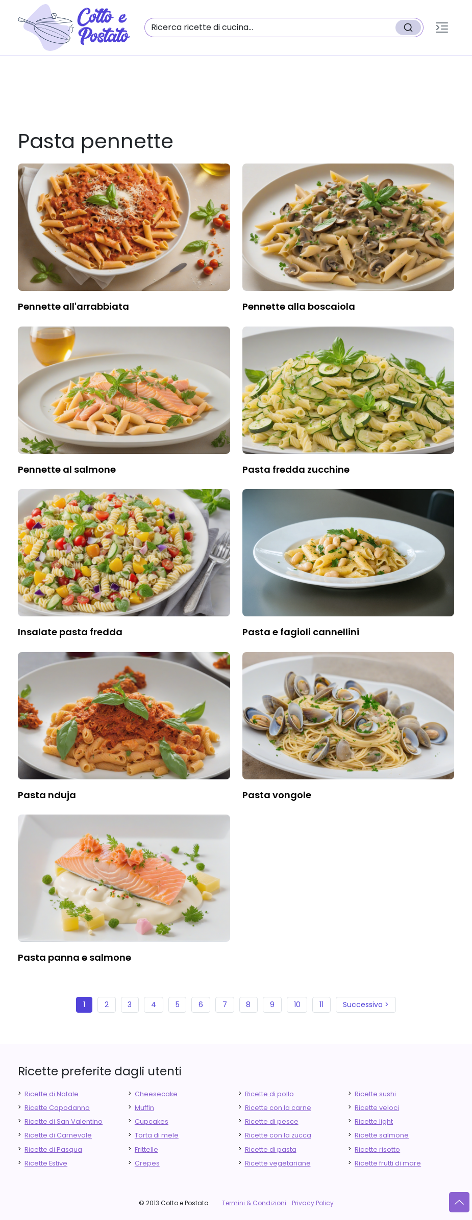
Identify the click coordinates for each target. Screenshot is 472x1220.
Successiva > (366, 1004)
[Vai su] (459, 1202)
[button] (442, 27)
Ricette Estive (45, 1163)
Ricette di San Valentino (63, 1121)
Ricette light (374, 1121)
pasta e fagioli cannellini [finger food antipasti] (300, 632)
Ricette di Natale (51, 1094)
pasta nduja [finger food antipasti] (47, 795)
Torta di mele (157, 1135)
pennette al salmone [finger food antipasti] (67, 469)
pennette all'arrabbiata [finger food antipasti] (73, 306)
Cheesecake (156, 1094)
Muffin (144, 1107)
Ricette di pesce (272, 1121)
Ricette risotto (377, 1149)
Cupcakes (151, 1121)
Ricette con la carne (278, 1107)
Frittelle (146, 1149)
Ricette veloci (377, 1107)
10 (297, 1004)
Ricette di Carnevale (58, 1135)
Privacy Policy (313, 1203)
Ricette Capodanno (57, 1107)
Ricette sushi (375, 1094)
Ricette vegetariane (278, 1163)
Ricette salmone (382, 1135)
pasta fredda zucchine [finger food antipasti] (296, 469)
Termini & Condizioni (254, 1203)
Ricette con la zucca (278, 1135)
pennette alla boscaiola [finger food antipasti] (298, 306)
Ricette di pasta (270, 1149)
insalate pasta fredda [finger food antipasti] (70, 632)
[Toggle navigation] (442, 27)
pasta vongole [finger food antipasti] (276, 795)
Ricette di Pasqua (53, 1149)
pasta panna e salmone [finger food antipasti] (74, 957)
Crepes (147, 1163)
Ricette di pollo (269, 1094)
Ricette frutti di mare (388, 1163)
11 (321, 1004)
